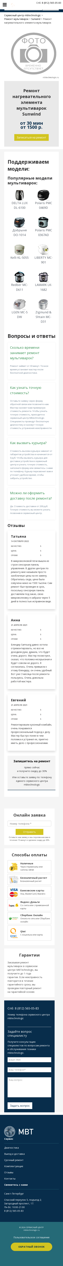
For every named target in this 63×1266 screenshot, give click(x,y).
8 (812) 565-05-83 (14, 1210)
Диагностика (11, 1147)
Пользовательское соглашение (31, 1237)
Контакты (9, 1178)
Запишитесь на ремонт (31, 761)
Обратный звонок (31, 1246)
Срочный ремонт (14, 1160)
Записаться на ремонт (31, 137)
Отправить (29, 831)
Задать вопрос (20, 1105)
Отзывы (8, 1172)
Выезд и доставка (14, 1153)
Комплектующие (13, 1166)
